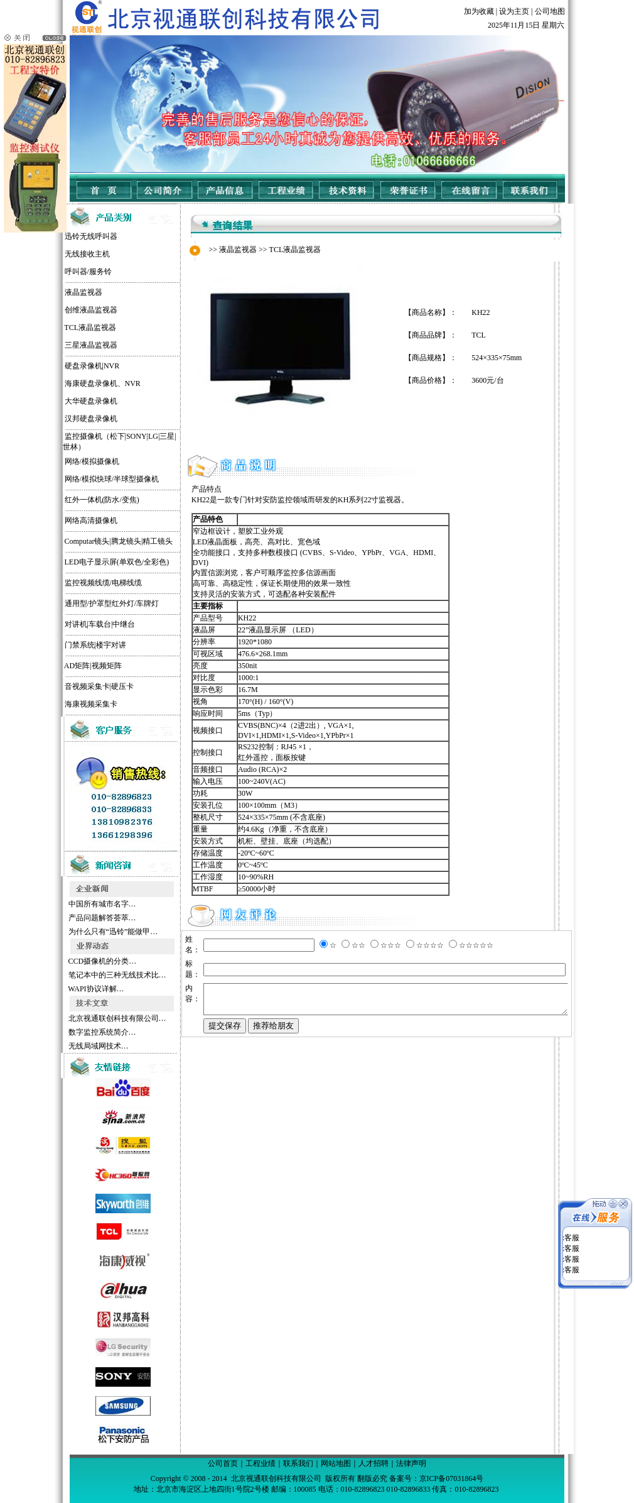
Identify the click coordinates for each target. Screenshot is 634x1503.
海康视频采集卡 (69, 704)
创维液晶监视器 (69, 310)
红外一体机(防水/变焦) (80, 499)
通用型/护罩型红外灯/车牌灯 (90, 603)
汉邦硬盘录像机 (69, 418)
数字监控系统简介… (79, 1032)
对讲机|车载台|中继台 (78, 624)
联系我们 (298, 1463)
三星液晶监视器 (69, 345)
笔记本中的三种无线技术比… (94, 975)
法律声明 (411, 1463)
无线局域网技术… (76, 1046)
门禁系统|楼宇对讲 (73, 645)
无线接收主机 (65, 254)
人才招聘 (373, 1463)
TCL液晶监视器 (68, 327)
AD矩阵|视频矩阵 (71, 665)
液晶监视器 (61, 292)
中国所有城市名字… (79, 904)
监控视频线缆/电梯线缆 (81, 582)
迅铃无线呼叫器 (69, 236)
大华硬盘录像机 (69, 401)
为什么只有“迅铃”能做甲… (90, 931)
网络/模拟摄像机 (70, 461)
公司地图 (550, 11)
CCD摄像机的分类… (80, 961)
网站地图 (336, 1463)
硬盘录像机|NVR (70, 365)
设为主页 (514, 11)
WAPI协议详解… (73, 988)
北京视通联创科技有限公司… (94, 1018)
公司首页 (223, 1463)
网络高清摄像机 (69, 520)
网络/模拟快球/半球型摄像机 (90, 479)
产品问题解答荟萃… (79, 917)
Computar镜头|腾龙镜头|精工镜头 (97, 541)
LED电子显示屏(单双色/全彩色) (95, 562)
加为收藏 (479, 11)
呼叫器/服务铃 (66, 271)
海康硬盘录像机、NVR (81, 383)
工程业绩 (260, 1463)
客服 (571, 1225)
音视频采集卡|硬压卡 (77, 686)
